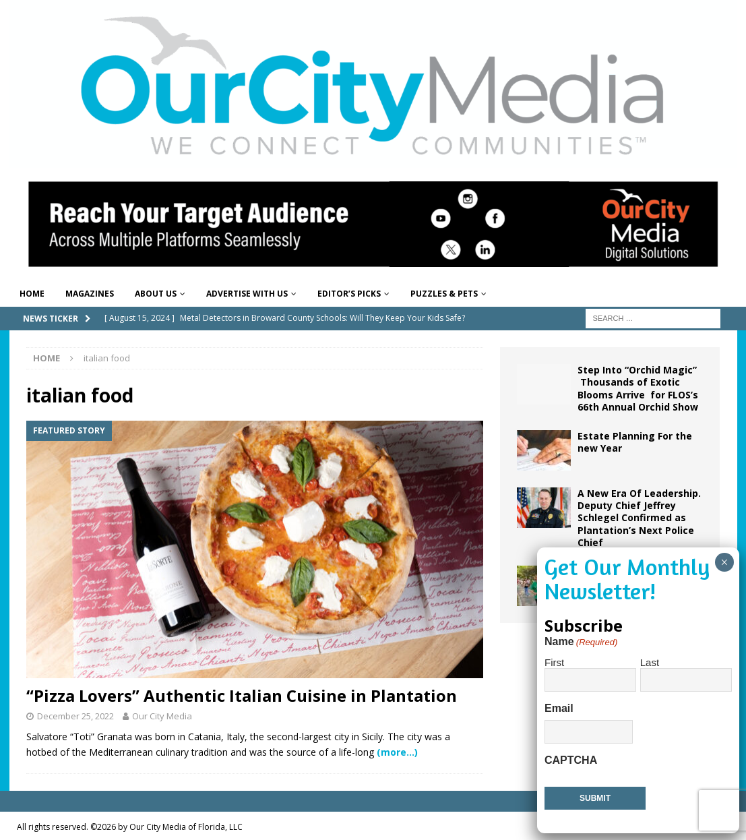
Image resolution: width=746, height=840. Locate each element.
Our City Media (162, 716)
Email (559, 708)
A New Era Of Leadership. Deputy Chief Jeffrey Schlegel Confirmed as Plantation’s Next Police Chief (639, 518)
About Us (156, 293)
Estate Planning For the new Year (635, 441)
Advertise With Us (247, 293)
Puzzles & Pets (444, 293)
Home (32, 293)
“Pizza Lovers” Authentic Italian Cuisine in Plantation (241, 695)
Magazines (89, 293)
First (554, 662)
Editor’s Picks (349, 293)
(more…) (397, 752)
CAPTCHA (571, 760)
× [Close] (724, 562)
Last (649, 662)
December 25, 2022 (75, 716)
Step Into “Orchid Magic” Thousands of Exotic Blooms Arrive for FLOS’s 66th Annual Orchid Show (638, 388)
